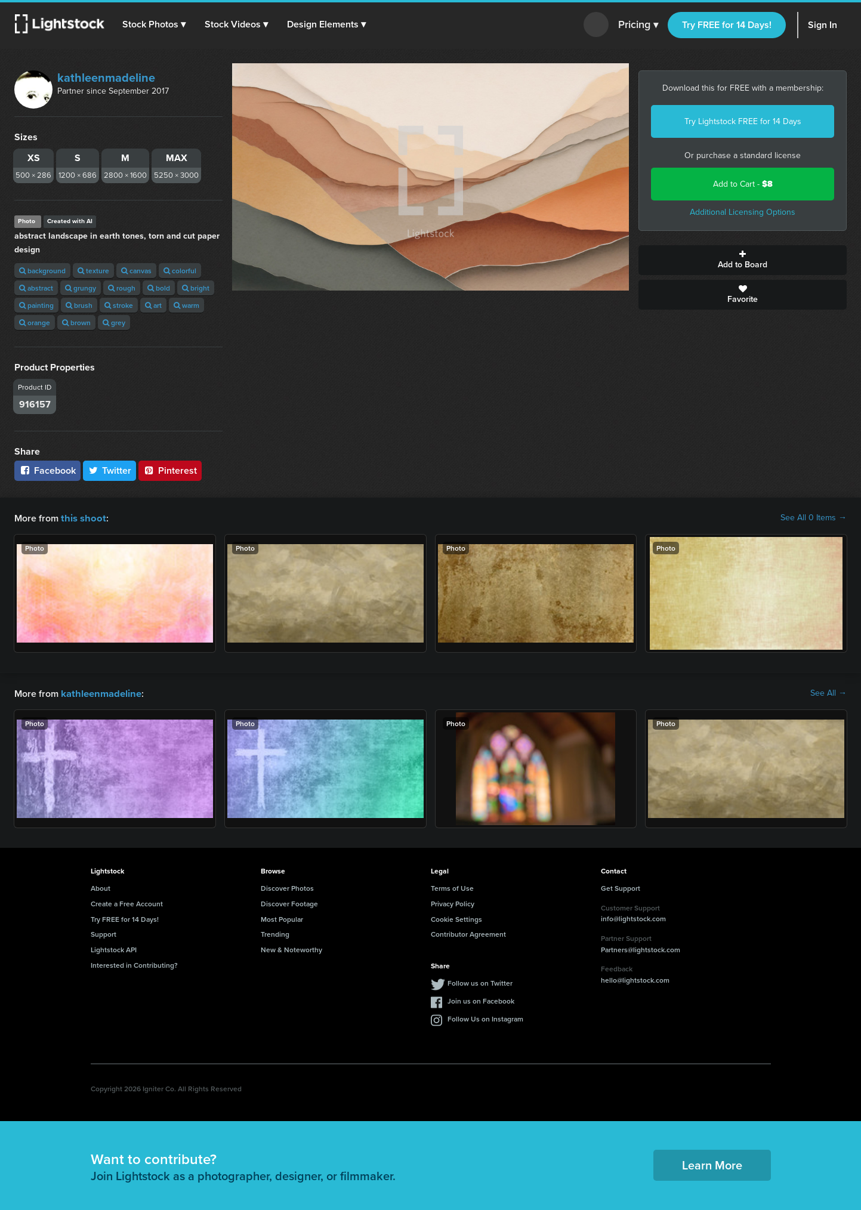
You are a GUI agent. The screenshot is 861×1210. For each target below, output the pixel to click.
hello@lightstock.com (635, 979)
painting (36, 305)
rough (121, 288)
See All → (828, 693)
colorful (179, 271)
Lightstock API (114, 948)
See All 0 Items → (813, 518)
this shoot (82, 517)
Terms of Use (452, 887)
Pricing (638, 25)
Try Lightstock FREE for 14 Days (742, 121)
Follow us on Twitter (480, 982)
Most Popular (282, 918)
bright (195, 288)
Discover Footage (289, 902)
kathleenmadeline (106, 78)
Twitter (110, 470)
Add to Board (742, 260)
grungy (80, 288)
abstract (36, 288)
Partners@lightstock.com (640, 948)
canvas (136, 271)
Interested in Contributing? (134, 964)
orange (34, 322)
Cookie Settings (456, 918)
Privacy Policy (452, 902)
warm (186, 305)
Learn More (712, 1163)
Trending (275, 933)
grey (114, 322)
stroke (118, 305)
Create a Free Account (127, 902)
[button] (154, 24)
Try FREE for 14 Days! (726, 25)
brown (76, 322)
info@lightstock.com (633, 917)
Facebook (47, 470)
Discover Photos (287, 887)
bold (158, 288)
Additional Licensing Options (742, 212)
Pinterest (170, 470)
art (153, 305)
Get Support (620, 887)
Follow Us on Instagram (485, 1018)
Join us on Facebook (481, 1000)
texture (93, 271)
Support (103, 933)
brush (79, 305)
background (42, 271)
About (100, 887)
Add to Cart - (743, 184)
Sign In (822, 25)
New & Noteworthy (291, 948)
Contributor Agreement (468, 933)
